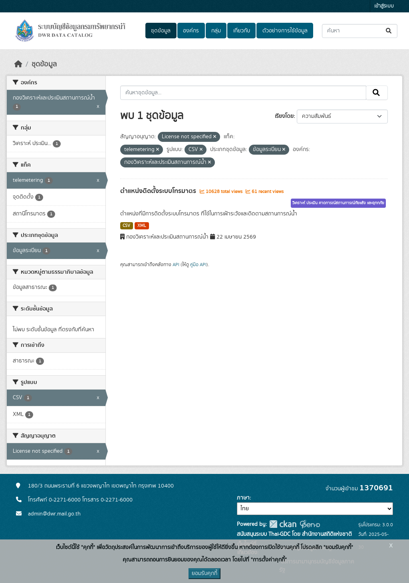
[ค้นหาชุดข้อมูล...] (359, 31)
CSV (126, 226)
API (176, 264)
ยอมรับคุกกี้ (204, 573)
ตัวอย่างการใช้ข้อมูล (285, 31)
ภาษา (243, 498)
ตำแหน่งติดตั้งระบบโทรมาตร (159, 191)
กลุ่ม (216, 31)
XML (141, 226)
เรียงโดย (284, 116)
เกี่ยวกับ (241, 31)
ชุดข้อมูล (161, 31)
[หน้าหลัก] (18, 64)
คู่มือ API (198, 264)
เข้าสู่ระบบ (384, 6)
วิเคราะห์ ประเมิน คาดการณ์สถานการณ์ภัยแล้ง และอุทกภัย (338, 203)
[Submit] (389, 31)
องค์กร (191, 31)
